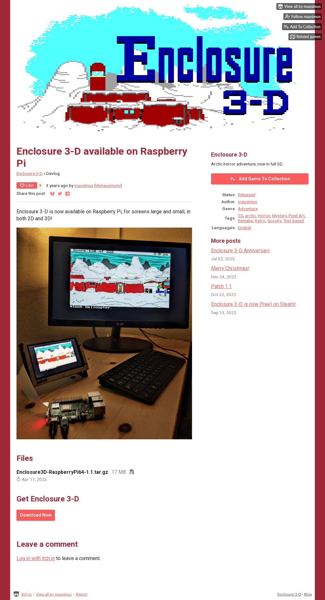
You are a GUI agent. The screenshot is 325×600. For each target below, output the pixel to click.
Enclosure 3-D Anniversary (240, 251)
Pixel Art (297, 215)
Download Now (35, 515)
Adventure (248, 208)
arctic (250, 215)
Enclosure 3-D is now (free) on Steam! (253, 304)
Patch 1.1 (221, 286)
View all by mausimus (54, 594)
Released (246, 194)
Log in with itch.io (36, 558)
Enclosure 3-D (30, 173)
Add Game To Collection (260, 179)
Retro (260, 220)
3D (240, 215)
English (244, 227)
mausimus (83, 185)
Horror (264, 215)
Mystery (279, 215)
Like (27, 185)
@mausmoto (108, 185)
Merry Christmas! (230, 268)
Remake (245, 220)
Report (81, 594)
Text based (293, 220)
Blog (308, 594)
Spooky (274, 220)
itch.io (26, 594)
